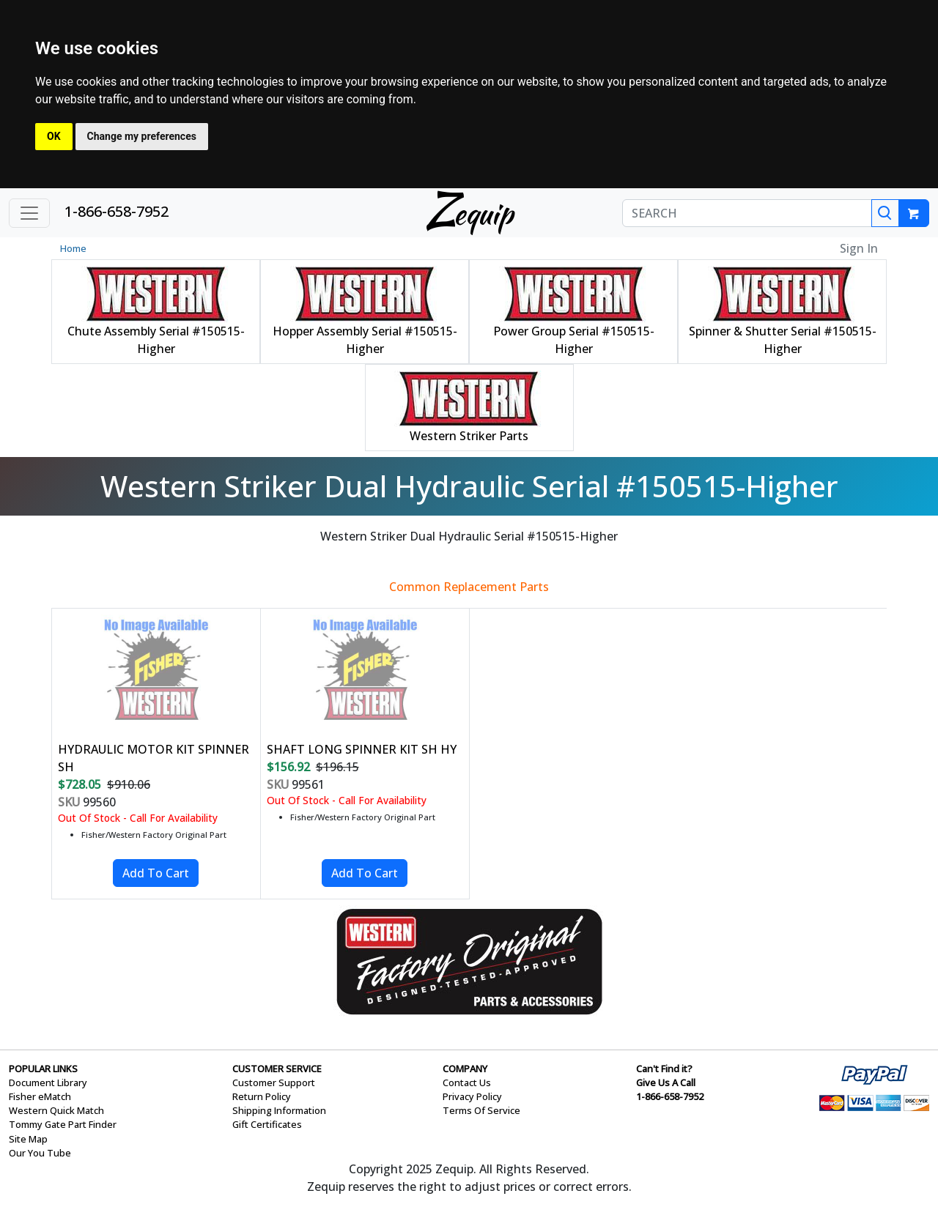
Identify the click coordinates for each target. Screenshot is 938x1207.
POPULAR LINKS (43, 1068)
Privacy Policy (472, 1096)
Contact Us (467, 1082)
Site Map (28, 1138)
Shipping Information (279, 1110)
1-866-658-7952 (116, 211)
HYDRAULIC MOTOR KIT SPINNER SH (153, 758)
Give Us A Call (665, 1082)
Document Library (48, 1082)
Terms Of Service (481, 1110)
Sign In (859, 248)
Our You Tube (40, 1152)
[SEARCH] (747, 213)
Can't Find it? (664, 1068)
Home (73, 248)
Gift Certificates (267, 1124)
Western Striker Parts (469, 436)
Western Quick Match (56, 1110)
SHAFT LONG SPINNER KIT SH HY (362, 749)
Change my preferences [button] (141, 136)
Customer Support (273, 1082)
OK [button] (54, 136)
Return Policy (261, 1096)
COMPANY (465, 1068)
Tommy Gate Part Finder (63, 1124)
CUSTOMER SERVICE (277, 1068)
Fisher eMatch (40, 1096)
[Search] (885, 213)
